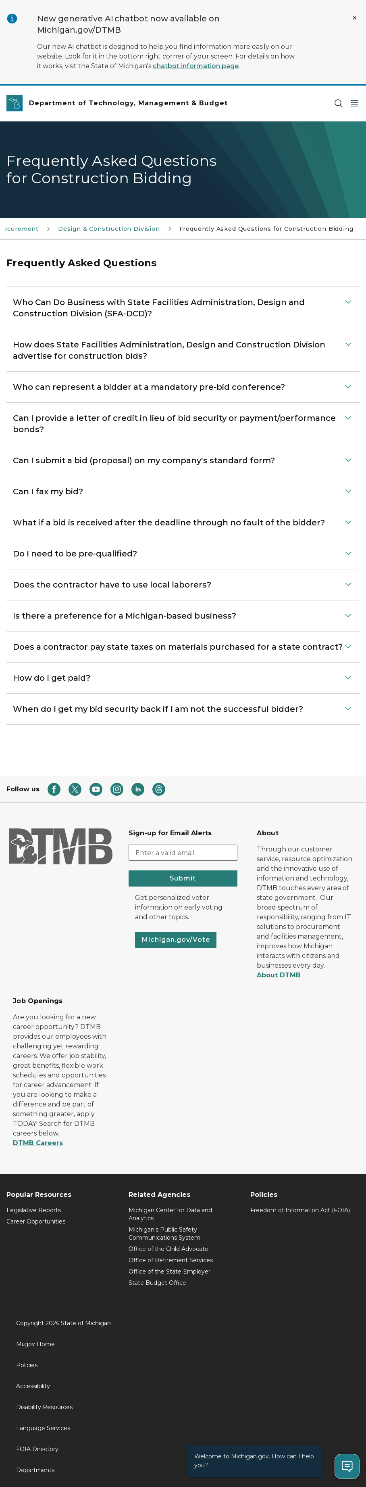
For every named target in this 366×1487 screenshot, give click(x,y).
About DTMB (279, 975)
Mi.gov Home (35, 1344)
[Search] (338, 103)
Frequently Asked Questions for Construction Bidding (266, 228)
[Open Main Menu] (355, 103)
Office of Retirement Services (171, 1260)
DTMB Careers (38, 1143)
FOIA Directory (37, 1449)
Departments (35, 1470)
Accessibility (33, 1386)
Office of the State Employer (169, 1271)
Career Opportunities (35, 1221)
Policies (26, 1365)
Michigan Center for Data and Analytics (170, 1214)
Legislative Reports (33, 1210)
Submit (183, 878)
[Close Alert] (355, 18)
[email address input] (183, 853)
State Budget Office (157, 1282)
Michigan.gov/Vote (175, 939)
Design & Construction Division (109, 228)
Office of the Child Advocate (168, 1249)
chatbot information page (196, 66)
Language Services (43, 1428)
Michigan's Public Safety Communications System (164, 1233)
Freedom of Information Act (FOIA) (300, 1210)
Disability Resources (44, 1407)
